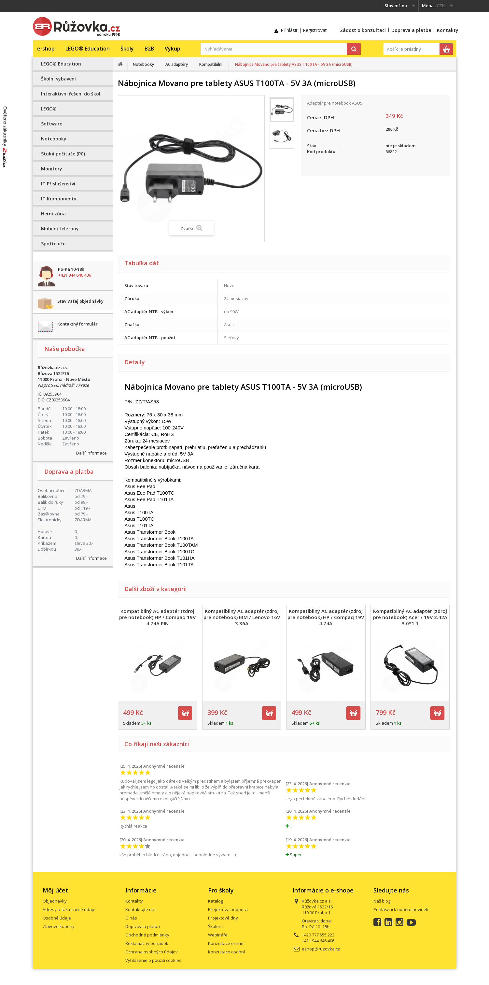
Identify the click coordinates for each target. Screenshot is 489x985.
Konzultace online (226, 943)
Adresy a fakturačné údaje (69, 909)
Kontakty (447, 30)
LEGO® (49, 109)
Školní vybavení (58, 79)
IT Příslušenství (58, 184)
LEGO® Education (87, 48)
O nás (131, 918)
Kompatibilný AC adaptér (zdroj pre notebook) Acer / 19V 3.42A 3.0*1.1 (410, 617)
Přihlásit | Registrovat (304, 30)
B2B (149, 48)
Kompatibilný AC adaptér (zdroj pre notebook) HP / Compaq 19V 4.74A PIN (157, 617)
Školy (127, 48)
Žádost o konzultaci (363, 30)
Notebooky (53, 139)
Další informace (91, 453)
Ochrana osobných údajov (151, 952)
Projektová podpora (228, 909)
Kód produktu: (321, 151)
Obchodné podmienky (147, 935)
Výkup (172, 48)
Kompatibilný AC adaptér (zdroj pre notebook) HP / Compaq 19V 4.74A (325, 617)
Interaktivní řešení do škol (70, 94)
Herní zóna (53, 213)
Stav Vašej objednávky (80, 301)
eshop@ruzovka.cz (321, 949)
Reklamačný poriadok (146, 943)
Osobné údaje (57, 918)
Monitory (51, 169)
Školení (215, 926)
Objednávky (55, 901)
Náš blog (381, 901)
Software (51, 124)
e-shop (46, 48)
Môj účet (55, 890)
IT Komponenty (59, 199)
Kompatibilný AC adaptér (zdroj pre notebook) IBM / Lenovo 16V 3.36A (241, 617)
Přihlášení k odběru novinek (400, 909)
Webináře (218, 935)
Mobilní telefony (60, 228)
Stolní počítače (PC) (63, 154)
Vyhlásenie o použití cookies (153, 960)
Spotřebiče (53, 243)
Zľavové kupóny (59, 926)
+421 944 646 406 (74, 275)
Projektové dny (223, 918)
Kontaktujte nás (141, 909)
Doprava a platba (411, 30)
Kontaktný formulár (77, 324)
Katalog (215, 901)
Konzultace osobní (226, 952)
